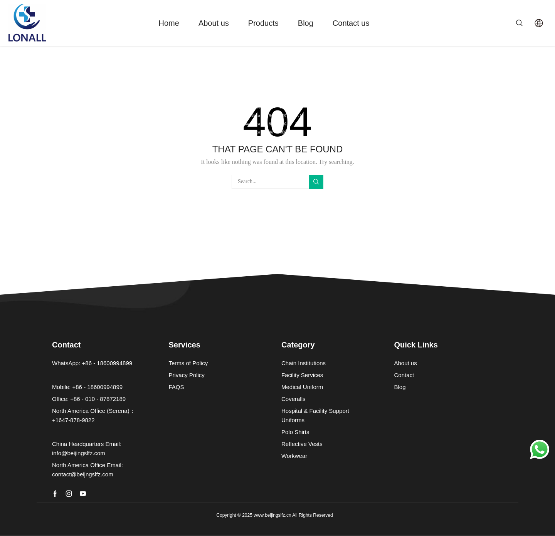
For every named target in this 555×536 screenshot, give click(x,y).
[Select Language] (538, 23)
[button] (519, 22)
